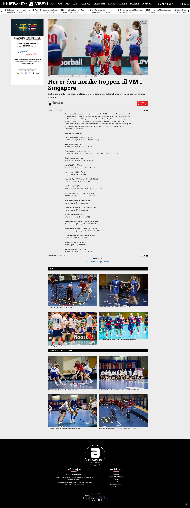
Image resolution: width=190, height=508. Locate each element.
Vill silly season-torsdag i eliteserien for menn (46, 10)
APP (68, 4)
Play (59, 4)
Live (75, 4)
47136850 (143, 102)
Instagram (99, 4)
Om (52, 4)
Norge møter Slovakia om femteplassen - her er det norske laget (159, 10)
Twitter (134, 4)
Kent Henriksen (116, 487)
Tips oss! (143, 105)
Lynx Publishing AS (102, 498)
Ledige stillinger (117, 4)
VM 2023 (91, 261)
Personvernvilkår (95, 494)
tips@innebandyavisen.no (116, 476)
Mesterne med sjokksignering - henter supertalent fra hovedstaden (101, 10)
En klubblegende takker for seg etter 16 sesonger (18, 10)
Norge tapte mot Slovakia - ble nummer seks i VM (131, 10)
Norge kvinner (103, 261)
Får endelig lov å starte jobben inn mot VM (73, 10)
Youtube (146, 4)
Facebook (85, 4)
